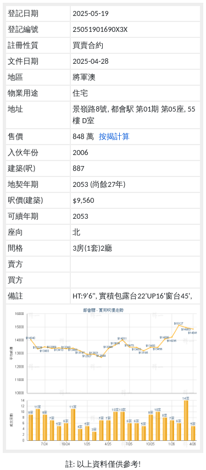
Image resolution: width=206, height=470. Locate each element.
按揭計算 (114, 136)
